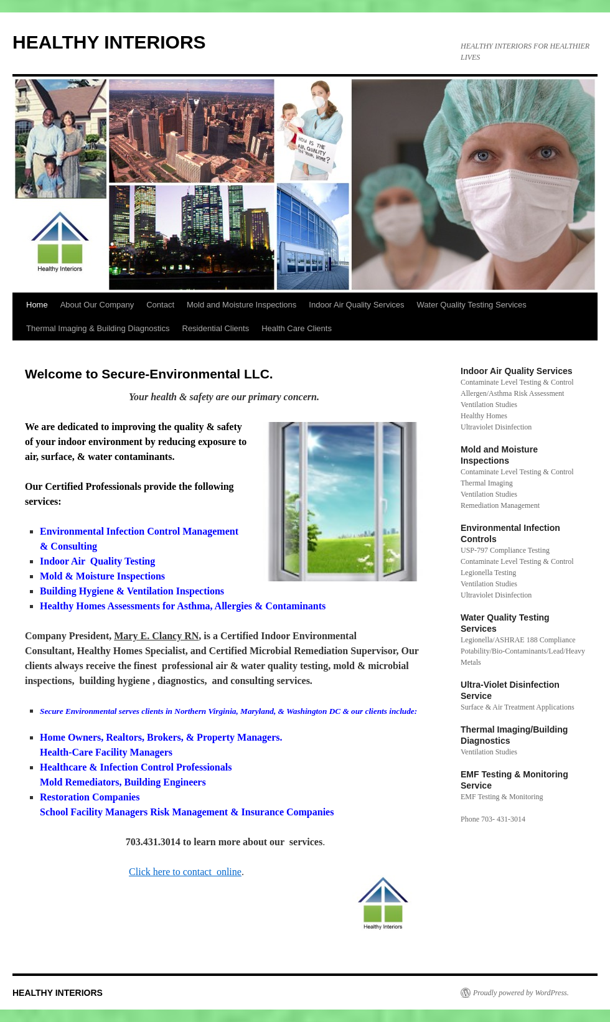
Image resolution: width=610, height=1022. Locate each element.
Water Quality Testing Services (472, 304)
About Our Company (97, 304)
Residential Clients (216, 328)
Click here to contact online (185, 871)
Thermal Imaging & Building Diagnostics (98, 328)
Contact (160, 304)
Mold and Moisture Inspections (241, 304)
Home (37, 304)
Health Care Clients (296, 328)
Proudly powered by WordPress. (521, 992)
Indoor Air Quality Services (356, 304)
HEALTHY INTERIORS (109, 42)
